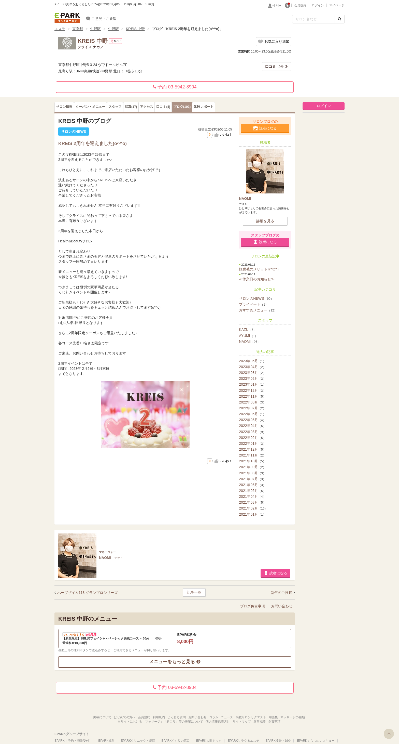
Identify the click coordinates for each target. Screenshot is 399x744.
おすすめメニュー (258, 310)
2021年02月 (253, 508)
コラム (213, 717)
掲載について (102, 717)
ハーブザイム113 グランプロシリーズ (87, 593)
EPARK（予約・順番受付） (73, 740)
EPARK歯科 (106, 740)
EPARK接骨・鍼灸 (278, 740)
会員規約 (144, 717)
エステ (59, 29)
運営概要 (259, 721)
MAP (115, 41)
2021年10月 (252, 461)
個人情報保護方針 (218, 721)
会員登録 (300, 5)
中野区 (95, 29)
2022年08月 (252, 402)
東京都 (77, 29)
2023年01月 (252, 384)
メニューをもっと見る (174, 661)
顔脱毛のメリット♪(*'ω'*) (259, 269)
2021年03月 (252, 502)
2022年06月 (252, 414)
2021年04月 (252, 496)
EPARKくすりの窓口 (176, 740)
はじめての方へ (124, 717)
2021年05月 (252, 491)
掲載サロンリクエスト (251, 717)
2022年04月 (252, 426)
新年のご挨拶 (282, 593)
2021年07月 (252, 479)
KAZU (247, 330)
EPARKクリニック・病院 (138, 740)
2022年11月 (252, 396)
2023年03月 (252, 373)
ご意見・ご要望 (101, 18)
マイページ (337, 5)
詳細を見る (265, 221)
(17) (131, 107)
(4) (163, 107)
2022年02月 (252, 438)
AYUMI (248, 336)
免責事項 (274, 721)
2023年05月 (252, 361)
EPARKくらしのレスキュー (316, 740)
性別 (277, 5)
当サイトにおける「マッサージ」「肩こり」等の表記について (160, 721)
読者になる (268, 128)
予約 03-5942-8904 (174, 86)
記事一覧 (194, 592)
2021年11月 (252, 455)
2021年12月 (252, 449)
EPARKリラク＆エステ (67, 18)
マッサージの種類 (292, 717)
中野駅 (113, 29)
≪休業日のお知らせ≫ (257, 279)
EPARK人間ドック (209, 740)
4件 (274, 66)
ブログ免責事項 (252, 606)
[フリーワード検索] (313, 19)
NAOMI (249, 342)
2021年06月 (252, 485)
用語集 (273, 717)
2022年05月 (252, 420)
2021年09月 (252, 467)
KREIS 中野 (135, 29)
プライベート (253, 304)
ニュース (227, 717)
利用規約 (159, 717)
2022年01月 (252, 443)
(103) (182, 107)
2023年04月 (252, 367)
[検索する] (339, 19)
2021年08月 (252, 473)
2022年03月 (252, 432)
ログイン (318, 5)
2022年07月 (252, 408)
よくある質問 (176, 717)
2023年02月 (252, 378)
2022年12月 (252, 390)
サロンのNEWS (256, 298)
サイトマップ (242, 721)
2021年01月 (252, 514)
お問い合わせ (281, 606)
